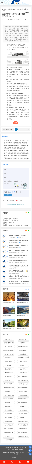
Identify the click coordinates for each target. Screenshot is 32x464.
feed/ (16, 449)
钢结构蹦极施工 (9, 401)
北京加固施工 (8, 439)
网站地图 (15, 448)
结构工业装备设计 (8, 383)
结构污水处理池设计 (23, 379)
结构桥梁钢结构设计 (23, 386)
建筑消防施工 (8, 416)
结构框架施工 (8, 420)
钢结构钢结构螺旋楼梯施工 (23, 398)
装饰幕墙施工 (23, 405)
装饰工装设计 (23, 360)
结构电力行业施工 (23, 427)
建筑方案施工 (8, 413)
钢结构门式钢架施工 (9, 394)
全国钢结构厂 (8, 435)
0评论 (18, 19)
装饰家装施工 (23, 409)
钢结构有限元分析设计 (23, 357)
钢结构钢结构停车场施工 (9, 398)
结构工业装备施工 (8, 427)
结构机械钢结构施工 (23, 420)
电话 (20, 461)
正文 (3, 11)
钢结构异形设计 (9, 357)
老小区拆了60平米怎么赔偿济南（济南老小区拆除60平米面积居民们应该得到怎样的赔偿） (9, 128)
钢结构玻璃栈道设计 (9, 353)
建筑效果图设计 (9, 371)
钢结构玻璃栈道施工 (23, 401)
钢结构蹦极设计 (23, 349)
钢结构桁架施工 (23, 390)
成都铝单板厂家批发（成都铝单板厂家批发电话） (15, 328)
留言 (12, 461)
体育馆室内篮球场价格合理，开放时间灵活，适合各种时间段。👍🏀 (19, 266)
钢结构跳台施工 (9, 405)
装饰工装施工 (8, 409)
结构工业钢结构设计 (9, 386)
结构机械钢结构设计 (23, 375)
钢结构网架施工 (9, 390)
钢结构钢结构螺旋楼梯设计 (9, 349)
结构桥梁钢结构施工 (23, 431)
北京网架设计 (8, 345)
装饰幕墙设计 (8, 360)
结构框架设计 (8, 375)
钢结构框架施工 (23, 394)
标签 (11, 448)
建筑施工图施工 (23, 413)
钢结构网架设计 (9, 338)
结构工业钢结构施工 (9, 431)
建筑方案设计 (23, 364)
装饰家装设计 (8, 364)
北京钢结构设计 (12, 9)
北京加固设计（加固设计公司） (23, 435)
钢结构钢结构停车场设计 (23, 345)
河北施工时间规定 (7, 314)
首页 (5, 9)
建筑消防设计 (23, 368)
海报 (15, 122)
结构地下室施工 (9, 424)
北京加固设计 (23, 342)
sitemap (21, 449)
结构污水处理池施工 (23, 424)
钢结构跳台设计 (23, 353)
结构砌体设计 (23, 371)
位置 (28, 461)
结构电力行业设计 (23, 383)
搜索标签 (7, 448)
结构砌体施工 (23, 416)
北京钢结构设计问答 (22, 9)
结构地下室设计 (9, 379)
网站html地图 (22, 448)
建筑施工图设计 (9, 368)
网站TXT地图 (11, 449)
